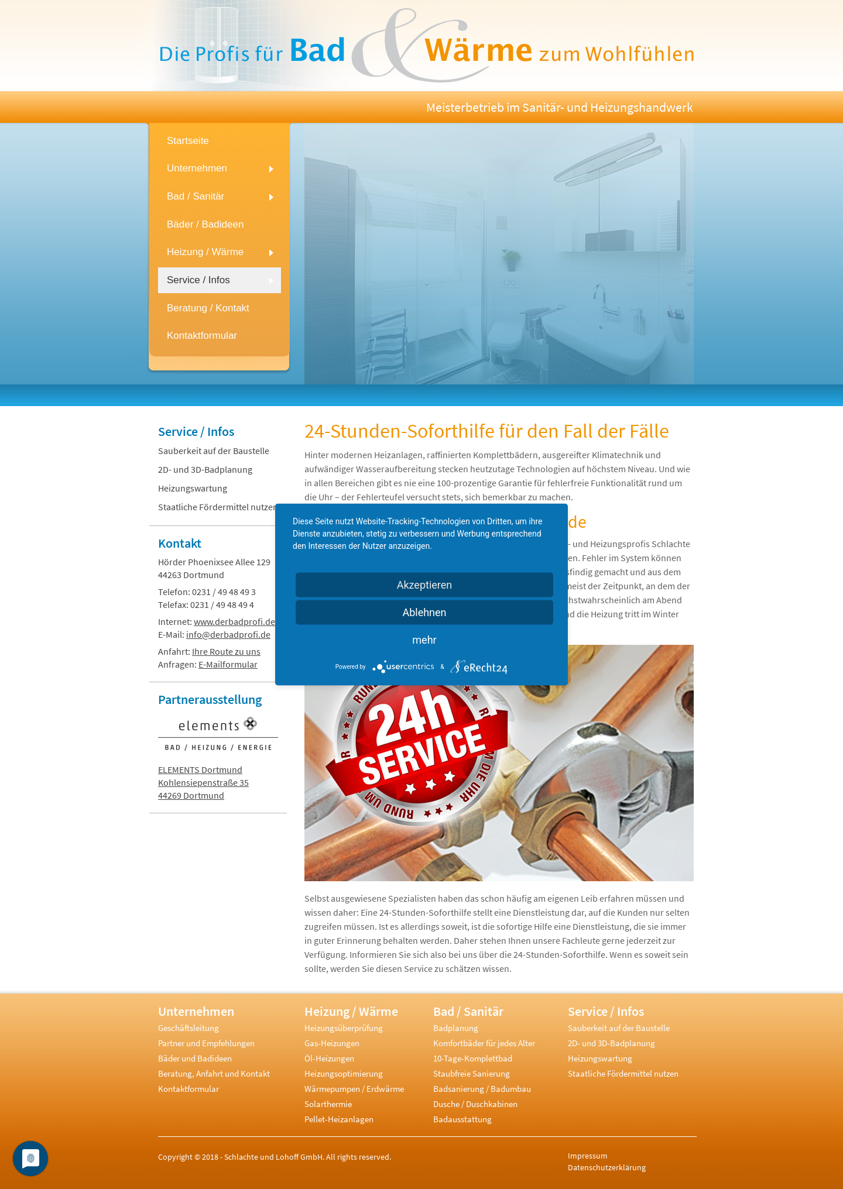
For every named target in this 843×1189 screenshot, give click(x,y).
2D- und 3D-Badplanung (205, 469)
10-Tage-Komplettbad (472, 1058)
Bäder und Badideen (195, 1058)
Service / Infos (196, 431)
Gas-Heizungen (331, 1043)
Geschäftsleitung (188, 1027)
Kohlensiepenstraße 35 (203, 782)
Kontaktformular (188, 1088)
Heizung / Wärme (351, 1011)
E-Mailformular (228, 664)
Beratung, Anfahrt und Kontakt (214, 1073)
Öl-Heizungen (329, 1058)
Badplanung (455, 1027)
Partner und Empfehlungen (206, 1043)
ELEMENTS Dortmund (200, 769)
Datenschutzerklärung (607, 1167)
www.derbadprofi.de (234, 621)
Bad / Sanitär (468, 1011)
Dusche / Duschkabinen (475, 1103)
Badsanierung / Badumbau (482, 1088)
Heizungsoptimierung (343, 1073)
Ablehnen (424, 612)
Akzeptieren (425, 585)
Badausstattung (462, 1119)
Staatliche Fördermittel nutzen (218, 507)
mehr (424, 640)
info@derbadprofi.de (228, 634)
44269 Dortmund (191, 795)
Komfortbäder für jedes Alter (484, 1043)
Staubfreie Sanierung (471, 1073)
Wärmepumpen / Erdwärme (354, 1088)
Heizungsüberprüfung (343, 1027)
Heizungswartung (192, 488)
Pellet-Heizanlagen (338, 1119)
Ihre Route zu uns (226, 651)
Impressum (588, 1155)
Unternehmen (196, 1011)
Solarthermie (328, 1103)
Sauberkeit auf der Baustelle (213, 450)
